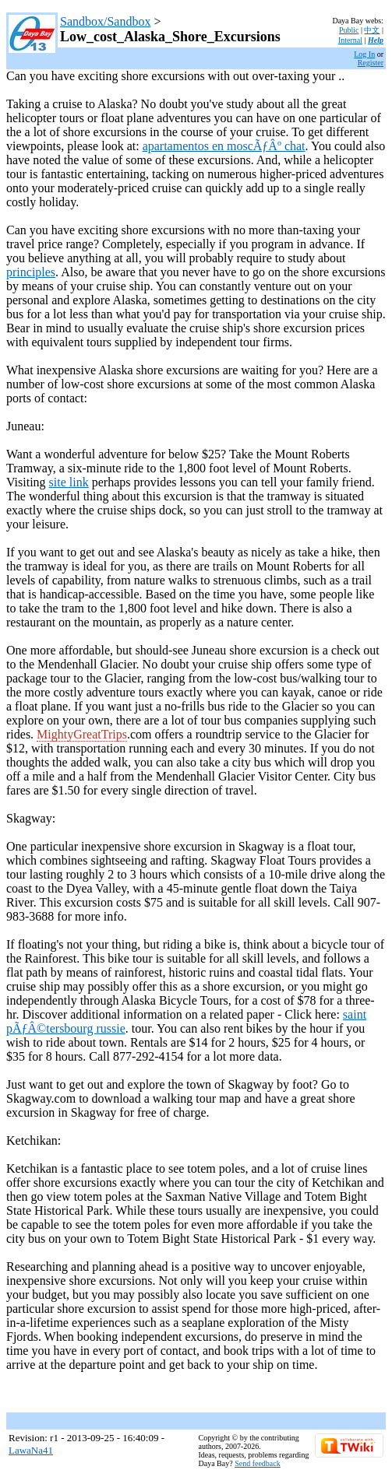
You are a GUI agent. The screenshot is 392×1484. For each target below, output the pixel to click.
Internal (350, 40)
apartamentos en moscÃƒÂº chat (224, 146)
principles (30, 272)
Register (370, 62)
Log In (364, 54)
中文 (372, 30)
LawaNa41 (31, 1450)
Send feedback (258, 1463)
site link (69, 482)
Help (375, 40)
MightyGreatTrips (82, 734)
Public (349, 30)
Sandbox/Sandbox (105, 21)
